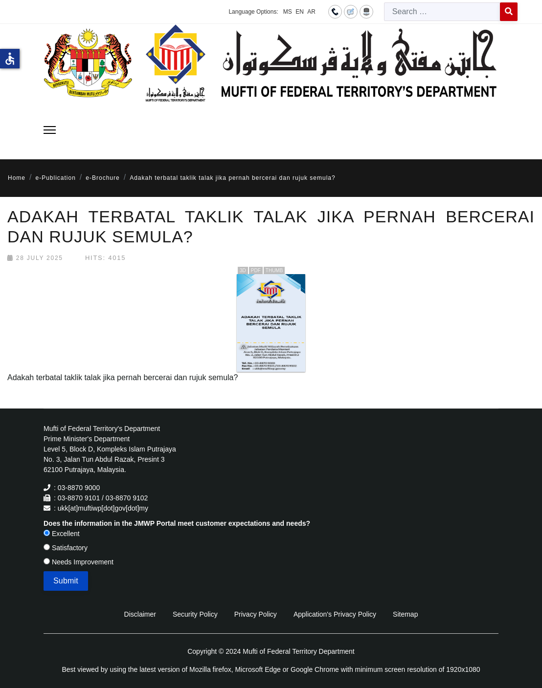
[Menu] (50, 130)
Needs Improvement (78, 562)
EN (299, 11)
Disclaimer (140, 614)
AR (311, 11)
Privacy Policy (255, 614)
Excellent (62, 534)
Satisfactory (66, 548)
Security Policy (195, 614)
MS (287, 11)
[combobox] (442, 11)
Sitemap (405, 614)
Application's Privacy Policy (335, 614)
